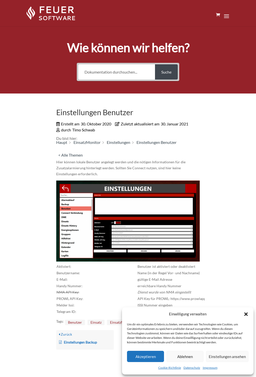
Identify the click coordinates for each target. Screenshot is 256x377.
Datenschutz (192, 368)
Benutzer (75, 322)
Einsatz (96, 322)
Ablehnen (185, 356)
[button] (246, 314)
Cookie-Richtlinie (169, 368)
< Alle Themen (70, 155)
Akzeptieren (146, 356)
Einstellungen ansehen (227, 356)
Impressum (210, 368)
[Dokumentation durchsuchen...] (116, 72)
